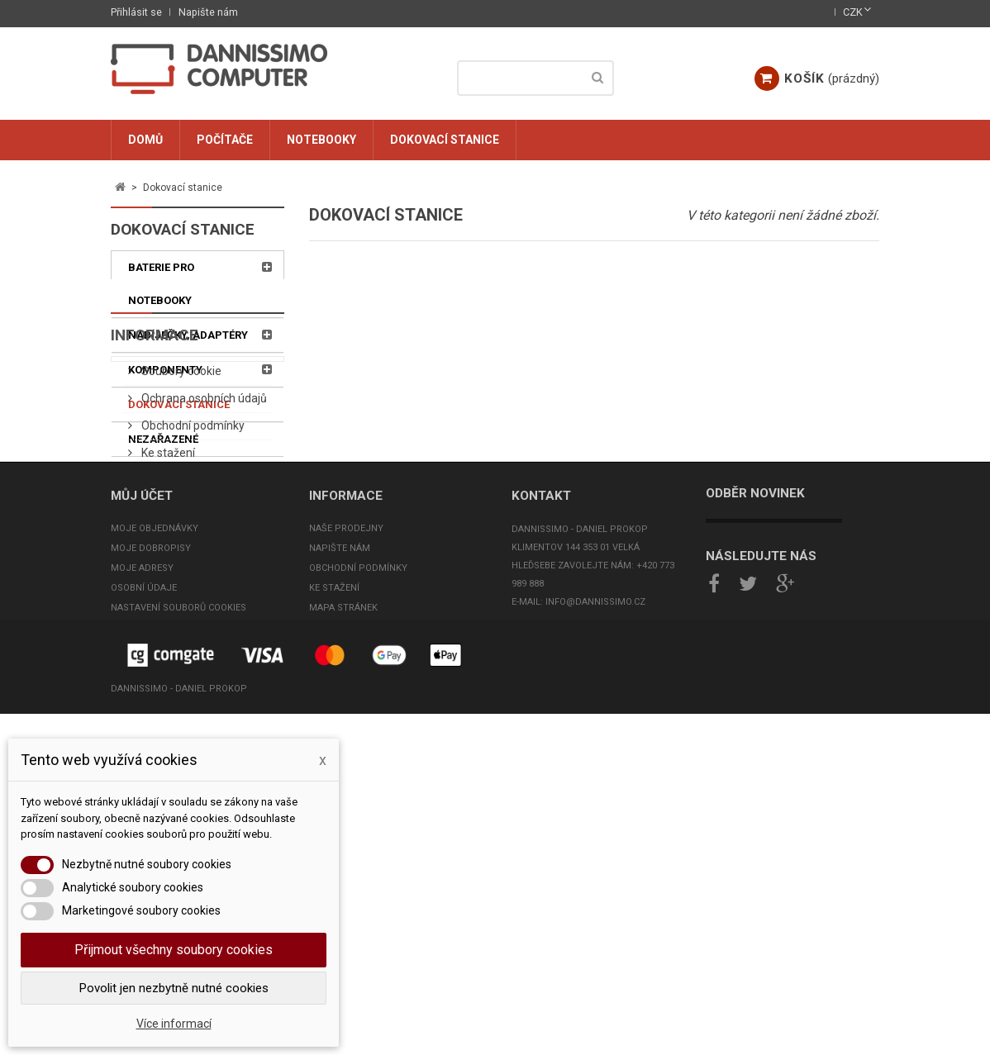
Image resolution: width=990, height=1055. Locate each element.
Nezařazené (163, 439)
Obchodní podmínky (192, 614)
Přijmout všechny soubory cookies (173, 950)
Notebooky (321, 139)
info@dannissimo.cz (595, 909)
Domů (145, 139)
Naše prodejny (346, 835)
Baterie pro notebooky (161, 284)
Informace (154, 513)
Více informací (174, 1023)
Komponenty (165, 370)
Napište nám (208, 12)
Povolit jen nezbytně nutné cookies (174, 988)
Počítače (225, 139)
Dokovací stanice (444, 139)
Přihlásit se (136, 12)
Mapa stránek (343, 915)
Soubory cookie (180, 560)
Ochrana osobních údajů (203, 587)
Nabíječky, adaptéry (188, 335)
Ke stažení (167, 642)
